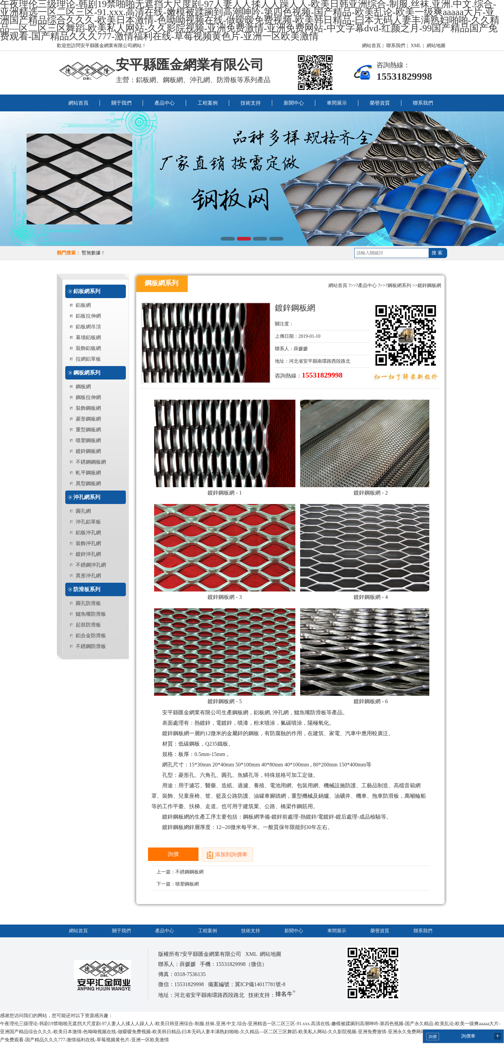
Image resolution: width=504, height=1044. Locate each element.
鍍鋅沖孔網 (88, 554)
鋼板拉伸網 (88, 397)
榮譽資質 (380, 103)
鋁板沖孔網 (88, 532)
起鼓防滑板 (88, 624)
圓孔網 (83, 511)
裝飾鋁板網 (88, 348)
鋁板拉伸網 (88, 316)
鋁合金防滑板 (91, 635)
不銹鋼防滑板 (91, 646)
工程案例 (207, 103)
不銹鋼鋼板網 (91, 462)
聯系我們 (395, 45)
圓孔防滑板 (88, 603)
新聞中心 (294, 103)
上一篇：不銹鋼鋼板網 (180, 871)
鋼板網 (83, 386)
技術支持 (251, 103)
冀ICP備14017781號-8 (260, 984)
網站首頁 (371, 45)
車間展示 (337, 103)
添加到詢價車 (231, 854)
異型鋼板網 (88, 483)
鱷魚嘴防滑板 (91, 614)
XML (416, 45)
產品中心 (164, 103)
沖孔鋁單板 (88, 522)
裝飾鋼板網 (88, 408)
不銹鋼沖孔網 (91, 565)
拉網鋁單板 (88, 359)
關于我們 (121, 103)
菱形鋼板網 (88, 419)
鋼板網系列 (86, 372)
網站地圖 (436, 45)
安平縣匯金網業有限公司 (190, 64)
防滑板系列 (86, 589)
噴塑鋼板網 (88, 440)
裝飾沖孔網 (88, 543)
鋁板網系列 (86, 291)
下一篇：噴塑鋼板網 (177, 884)
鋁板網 (83, 305)
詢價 (173, 854)
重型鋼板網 (88, 429)
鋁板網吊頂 (88, 326)
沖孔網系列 (86, 497)
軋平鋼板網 (88, 472)
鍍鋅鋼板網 (88, 451)
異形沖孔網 (88, 575)
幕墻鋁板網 (88, 337)
